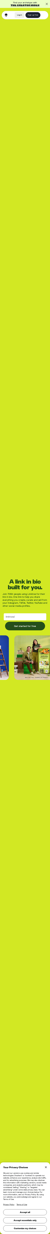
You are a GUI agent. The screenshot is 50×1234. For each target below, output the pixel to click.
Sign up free (33, 15)
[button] (44, 15)
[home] (6, 15)
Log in (19, 15)
